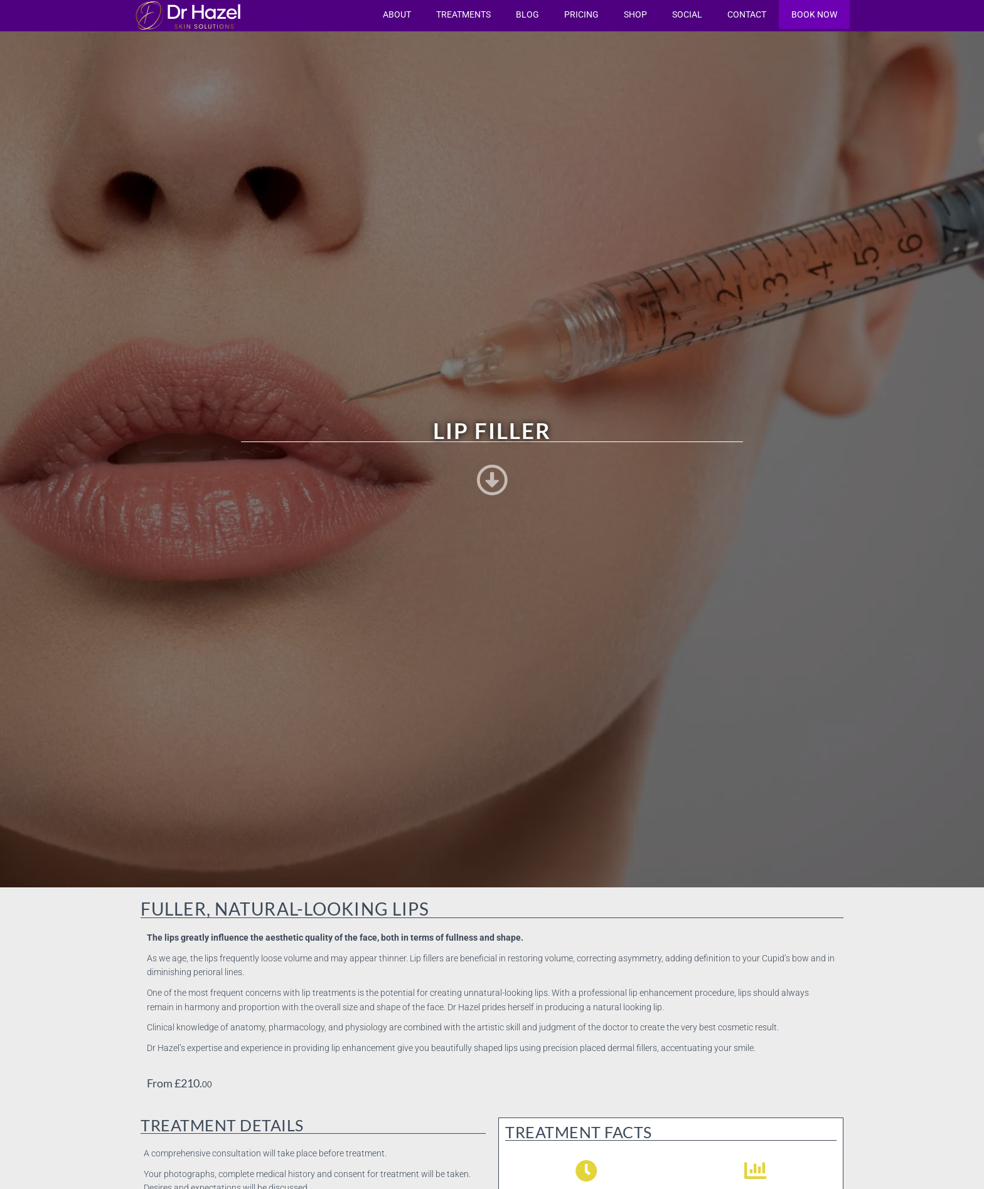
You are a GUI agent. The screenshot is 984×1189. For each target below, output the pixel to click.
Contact (746, 14)
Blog (527, 14)
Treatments (463, 14)
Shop (635, 14)
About (397, 14)
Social (687, 14)
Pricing (581, 14)
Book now (814, 14)
